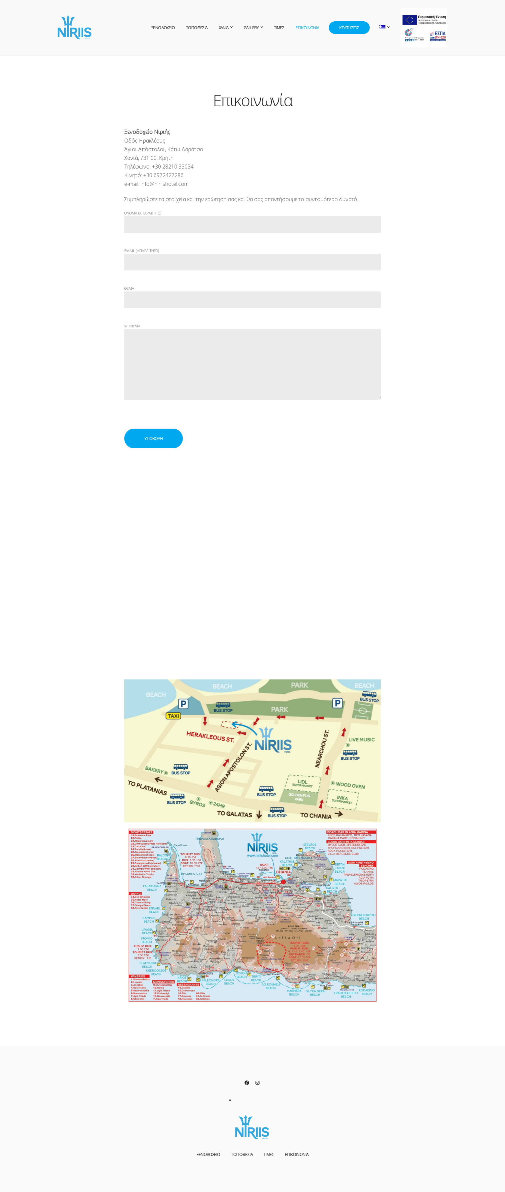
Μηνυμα (252, 366)
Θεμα (252, 294)
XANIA (224, 28)
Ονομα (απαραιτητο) (252, 218)
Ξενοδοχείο (163, 28)
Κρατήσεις (349, 27)
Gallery (251, 28)
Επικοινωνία (307, 28)
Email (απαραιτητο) (252, 256)
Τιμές (279, 28)
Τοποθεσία (197, 28)
